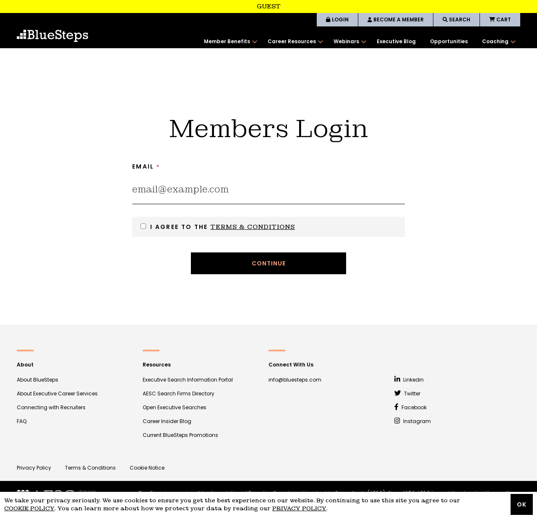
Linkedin (409, 379)
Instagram (412, 421)
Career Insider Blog (167, 421)
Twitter (407, 393)
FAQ (21, 421)
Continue (269, 263)
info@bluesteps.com (294, 379)
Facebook (410, 407)
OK (522, 504)
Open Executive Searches (174, 407)
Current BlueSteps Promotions (180, 435)
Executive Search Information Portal (188, 379)
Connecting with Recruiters (51, 407)
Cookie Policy (29, 508)
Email (143, 166)
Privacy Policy (34, 467)
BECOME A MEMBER (396, 19)
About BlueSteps (37, 379)
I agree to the (222, 227)
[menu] (358, 41)
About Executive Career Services (57, 393)
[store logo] (52, 36)
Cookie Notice (147, 467)
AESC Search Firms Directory (178, 393)
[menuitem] (228, 41)
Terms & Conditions (252, 227)
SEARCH (456, 19)
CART (500, 19)
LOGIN (337, 19)
